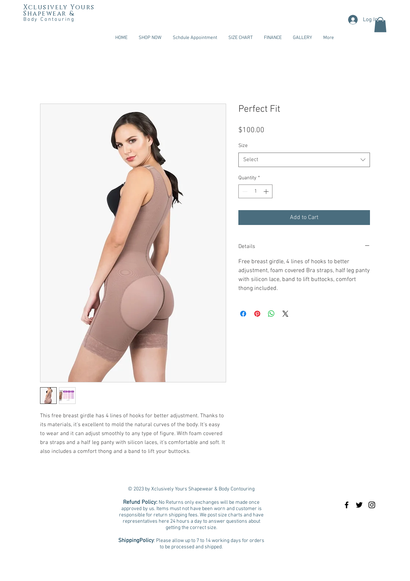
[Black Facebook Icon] (346, 504)
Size (243, 146)
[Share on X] (285, 313)
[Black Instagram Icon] (371, 504)
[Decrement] (244, 191)
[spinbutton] (255, 191)
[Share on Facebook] (243, 313)
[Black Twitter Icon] (359, 504)
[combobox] (304, 160)
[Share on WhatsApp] (271, 313)
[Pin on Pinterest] (257, 313)
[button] (380, 24)
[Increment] (266, 191)
